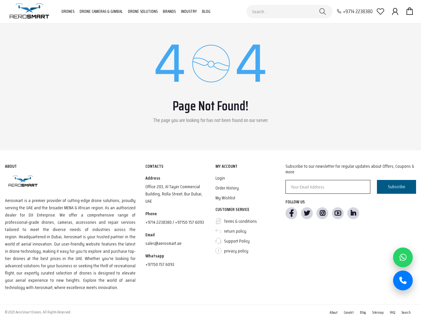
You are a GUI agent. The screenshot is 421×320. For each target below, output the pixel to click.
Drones (68, 11)
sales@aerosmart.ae (163, 243)
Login (220, 178)
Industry (189, 11)
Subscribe (396, 186)
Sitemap (378, 312)
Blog (206, 11)
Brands (169, 11)
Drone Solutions (143, 11)
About (333, 312)
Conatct (349, 312)
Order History (227, 187)
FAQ (392, 312)
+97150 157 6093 (159, 264)
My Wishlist (225, 197)
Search (406, 312)
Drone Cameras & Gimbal (101, 11)
